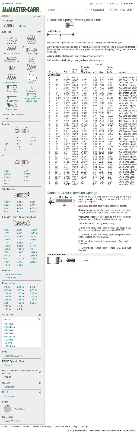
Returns (25, 427)
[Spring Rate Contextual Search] (21, 319)
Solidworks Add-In (62, 427)
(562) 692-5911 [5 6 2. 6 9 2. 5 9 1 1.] (97, 3)
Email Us (114, 3)
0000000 (85, 260)
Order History (121, 9)
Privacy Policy (130, 430)
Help (76, 427)
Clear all (37, 16)
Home (4, 427)
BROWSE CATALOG (13, 3)
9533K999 (119, 230)
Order (99, 9)
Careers (35, 427)
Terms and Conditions (110, 430)
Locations (15, 427)
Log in (128, 3)
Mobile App (47, 427)
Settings (84, 427)
